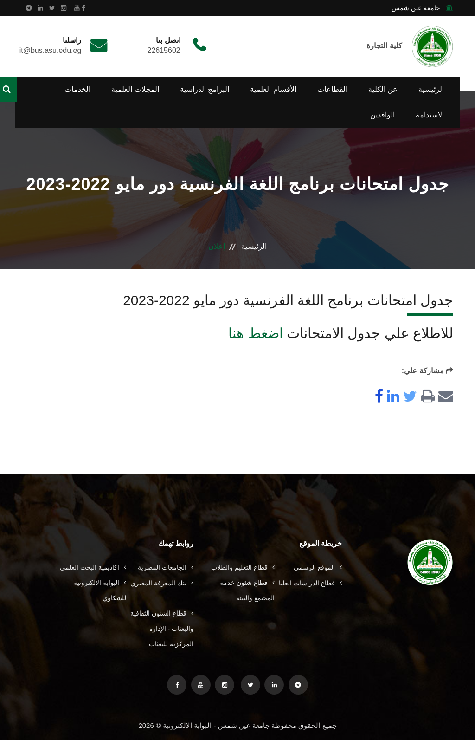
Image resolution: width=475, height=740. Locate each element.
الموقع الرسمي (318, 567)
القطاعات (332, 89)
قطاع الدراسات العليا (310, 583)
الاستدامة (430, 115)
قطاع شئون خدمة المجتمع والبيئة (247, 590)
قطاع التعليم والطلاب (243, 567)
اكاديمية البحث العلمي (93, 567)
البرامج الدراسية (204, 89)
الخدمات (77, 89)
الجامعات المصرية (165, 567)
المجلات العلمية (135, 89)
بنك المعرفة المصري (161, 583)
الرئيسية (431, 89)
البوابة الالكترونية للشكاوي (100, 590)
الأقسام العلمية (273, 89)
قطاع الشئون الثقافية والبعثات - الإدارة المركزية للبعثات (161, 629)
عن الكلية (383, 89)
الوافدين (382, 115)
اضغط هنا (255, 333)
